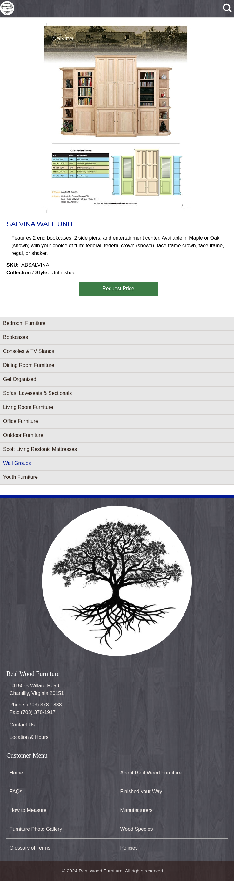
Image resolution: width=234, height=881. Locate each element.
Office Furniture (20, 421)
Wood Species (136, 829)
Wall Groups (17, 463)
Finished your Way (141, 791)
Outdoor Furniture (23, 435)
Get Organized (19, 379)
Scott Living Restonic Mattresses (40, 449)
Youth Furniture (20, 477)
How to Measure (28, 810)
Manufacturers (136, 810)
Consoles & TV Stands (28, 351)
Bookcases (15, 337)
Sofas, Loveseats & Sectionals (37, 393)
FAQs (16, 791)
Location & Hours (29, 737)
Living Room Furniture (28, 407)
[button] (116, 118)
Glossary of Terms (30, 847)
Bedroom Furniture (24, 323)
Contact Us (22, 724)
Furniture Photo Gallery (36, 829)
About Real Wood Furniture (151, 772)
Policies (129, 847)
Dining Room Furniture (28, 365)
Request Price (118, 288)
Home (16, 772)
